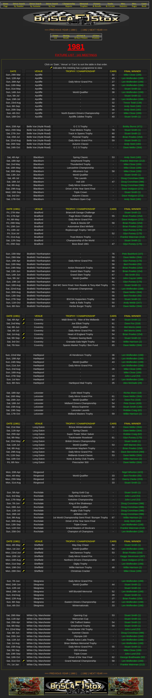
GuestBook (144, 4)
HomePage (5, 4)
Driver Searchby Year (52, 4)
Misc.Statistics (123, 4)
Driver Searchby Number (19, 4)
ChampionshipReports (69, 4)
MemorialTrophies (84, 4)
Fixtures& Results (97, 4)
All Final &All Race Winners (80, 36)
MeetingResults (66, 36)
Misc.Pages (134, 4)
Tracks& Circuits (110, 4)
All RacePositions (95, 36)
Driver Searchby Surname (35, 4)
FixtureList (55, 36)
